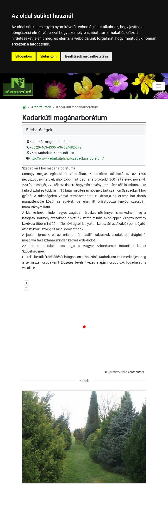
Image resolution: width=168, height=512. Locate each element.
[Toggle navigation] (158, 86)
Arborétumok (41, 107)
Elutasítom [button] (48, 56)
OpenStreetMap (117, 372)
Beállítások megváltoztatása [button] (86, 56)
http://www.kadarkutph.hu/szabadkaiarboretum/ (67, 158)
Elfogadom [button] (23, 56)
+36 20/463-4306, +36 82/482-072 (55, 147)
